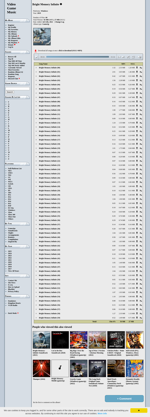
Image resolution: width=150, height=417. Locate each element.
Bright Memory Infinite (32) (49, 203)
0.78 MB (131, 174)
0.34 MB (122, 224)
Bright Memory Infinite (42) (49, 246)
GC (9, 177)
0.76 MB (122, 216)
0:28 (113, 229)
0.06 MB (131, 182)
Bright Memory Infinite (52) (49, 288)
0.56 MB (122, 89)
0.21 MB (131, 144)
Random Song (13, 74)
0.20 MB (122, 157)
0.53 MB (122, 85)
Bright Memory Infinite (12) (49, 119)
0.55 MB (122, 275)
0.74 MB (122, 220)
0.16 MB (122, 119)
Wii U (10, 182)
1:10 (113, 297)
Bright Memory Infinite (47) (49, 267)
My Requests (13, 40)
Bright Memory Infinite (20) (49, 152)
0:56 (113, 174)
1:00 (113, 110)
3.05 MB (122, 72)
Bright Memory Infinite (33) (49, 208)
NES (9, 171)
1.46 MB (131, 72)
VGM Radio (12, 305)
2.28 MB (122, 80)
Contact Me (12, 280)
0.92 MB (131, 271)
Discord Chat (14, 79)
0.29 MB (131, 131)
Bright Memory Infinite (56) (49, 305)
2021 (10, 260)
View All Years (13, 271)
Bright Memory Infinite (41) (49, 241)
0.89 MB (131, 186)
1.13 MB (131, 313)
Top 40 (10, 59)
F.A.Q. (10, 285)
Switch (10, 184)
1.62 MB (122, 174)
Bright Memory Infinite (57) (49, 309)
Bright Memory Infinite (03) (49, 80)
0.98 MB (131, 297)
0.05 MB (131, 169)
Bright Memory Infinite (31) (49, 199)
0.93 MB (131, 292)
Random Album (14, 72)
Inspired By (12, 242)
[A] (22, 72)
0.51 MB (131, 76)
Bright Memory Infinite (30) (49, 195)
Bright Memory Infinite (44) (49, 254)
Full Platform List (15, 169)
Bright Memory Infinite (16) (49, 135)
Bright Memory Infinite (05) (49, 89)
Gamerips (12, 228)
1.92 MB (122, 271)
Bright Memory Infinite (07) (49, 97)
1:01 (113, 148)
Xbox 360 (11, 215)
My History (12, 32)
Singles (10, 233)
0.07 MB (131, 152)
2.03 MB (122, 114)
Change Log (59, 22)
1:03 (113, 186)
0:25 (113, 85)
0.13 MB (131, 165)
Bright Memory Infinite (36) (49, 220)
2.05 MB (122, 297)
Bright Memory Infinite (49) (49, 275)
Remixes (11, 237)
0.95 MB (122, 106)
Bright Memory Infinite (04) (49, 85)
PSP (9, 206)
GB (9, 186)
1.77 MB (122, 110)
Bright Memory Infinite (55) (49, 301)
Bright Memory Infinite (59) (49, 318)
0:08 (113, 157)
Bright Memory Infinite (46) (49, 263)
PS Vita (11, 208)
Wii (9, 179)
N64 (9, 175)
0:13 (113, 140)
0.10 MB (131, 157)
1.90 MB (122, 199)
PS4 (9, 201)
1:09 (113, 114)
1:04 (113, 199)
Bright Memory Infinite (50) (49, 280)
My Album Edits (14, 38)
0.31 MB (131, 229)
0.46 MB (131, 106)
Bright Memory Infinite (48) (49, 271)
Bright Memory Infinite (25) (49, 174)
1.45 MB (122, 284)
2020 (10, 262)
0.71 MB (131, 284)
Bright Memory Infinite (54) (49, 297)
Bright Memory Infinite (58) (49, 313)
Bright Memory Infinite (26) (49, 178)
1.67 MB (122, 237)
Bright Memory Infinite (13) (49, 123)
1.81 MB (122, 233)
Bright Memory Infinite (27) (49, 182)
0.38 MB (131, 93)
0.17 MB (122, 250)
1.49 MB (122, 318)
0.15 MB (122, 152)
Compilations (13, 239)
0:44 (113, 195)
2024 (10, 253)
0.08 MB (131, 119)
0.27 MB (131, 89)
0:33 (113, 97)
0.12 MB (131, 140)
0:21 (113, 258)
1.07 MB (122, 76)
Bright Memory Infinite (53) (49, 292)
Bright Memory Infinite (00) (49, 68)
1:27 (113, 313)
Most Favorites (13, 70)
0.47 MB (131, 97)
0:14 (113, 165)
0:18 (113, 208)
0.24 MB (131, 135)
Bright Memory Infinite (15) (49, 131)
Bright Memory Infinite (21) (49, 157)
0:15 (113, 267)
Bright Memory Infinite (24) (49, 169)
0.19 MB (131, 254)
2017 (10, 269)
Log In (10, 47)
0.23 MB (131, 208)
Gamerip (45, 24)
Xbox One (12, 217)
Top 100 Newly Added (16, 65)
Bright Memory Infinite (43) (49, 250)
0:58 (113, 237)
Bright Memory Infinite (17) (49, 140)
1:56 (113, 80)
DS (9, 190)
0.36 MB (131, 216)
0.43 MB (122, 144)
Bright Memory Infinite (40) (49, 237)
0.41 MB (122, 258)
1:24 (113, 123)
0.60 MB (122, 212)
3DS (9, 193)
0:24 (113, 127)
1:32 (113, 68)
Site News (11, 283)
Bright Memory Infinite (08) (49, 102)
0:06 (113, 309)
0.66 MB (131, 263)
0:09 (113, 119)
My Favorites (13, 30)
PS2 (9, 197)
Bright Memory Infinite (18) (49, 144)
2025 (10, 251)
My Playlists (13, 43)
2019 (10, 264)
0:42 (113, 76)
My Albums (12, 34)
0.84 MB (131, 110)
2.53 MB (122, 68)
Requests (11, 76)
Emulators (12, 301)
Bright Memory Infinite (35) (49, 216)
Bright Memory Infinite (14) (49, 127)
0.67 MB (122, 229)
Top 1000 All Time (15, 61)
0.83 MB (122, 288)
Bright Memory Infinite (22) (49, 161)
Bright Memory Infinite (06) (49, 93)
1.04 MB (122, 195)
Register (11, 25)
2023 (10, 256)
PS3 (9, 199)
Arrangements (13, 235)
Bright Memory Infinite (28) (49, 186)
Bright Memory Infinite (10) (49, 110)
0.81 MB (122, 93)
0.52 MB (122, 127)
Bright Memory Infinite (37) (49, 224)
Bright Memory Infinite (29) (49, 191)
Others (10, 219)
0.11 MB (132, 191)
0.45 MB (122, 102)
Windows (11, 210)
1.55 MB (122, 123)
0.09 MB (131, 250)
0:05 (113, 203)
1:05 (113, 241)
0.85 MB (131, 233)
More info (102, 413)
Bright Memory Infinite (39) (49, 233)
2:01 (113, 72)
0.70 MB (131, 123)
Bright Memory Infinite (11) (49, 114)
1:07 (113, 292)
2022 (10, 258)
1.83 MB (122, 186)
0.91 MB (131, 199)
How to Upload (13, 287)
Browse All (12, 57)
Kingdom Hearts (14, 303)
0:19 (113, 89)
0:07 (113, 152)
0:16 (113, 102)
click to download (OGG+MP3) (70, 51)
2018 (10, 267)
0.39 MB (122, 254)
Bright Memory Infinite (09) (49, 106)
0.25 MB (131, 127)
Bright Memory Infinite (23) (49, 165)
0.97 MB (122, 97)
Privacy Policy (13, 291)
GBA (10, 188)
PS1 (9, 195)
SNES (10, 173)
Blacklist (11, 289)
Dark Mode (13, 313)
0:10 (113, 191)
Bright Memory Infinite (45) (49, 258)
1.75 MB (122, 148)
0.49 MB (122, 135)
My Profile (12, 27)
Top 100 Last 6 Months (16, 63)
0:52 (113, 284)
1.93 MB (122, 292)
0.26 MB (131, 85)
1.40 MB (122, 263)
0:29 (113, 93)
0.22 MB (131, 102)
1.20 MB (131, 68)
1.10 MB (131, 80)
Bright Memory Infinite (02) (49, 76)
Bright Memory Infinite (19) (49, 148)
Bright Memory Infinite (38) (49, 229)
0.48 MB (131, 195)
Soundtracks (13, 231)
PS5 (9, 204)
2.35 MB (122, 313)
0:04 (113, 169)
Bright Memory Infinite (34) (49, 212)
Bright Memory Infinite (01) (49, 72)
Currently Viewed (14, 68)
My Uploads (13, 36)
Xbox (10, 212)
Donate (12, 45)
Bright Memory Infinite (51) (49, 284)
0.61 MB (122, 131)
